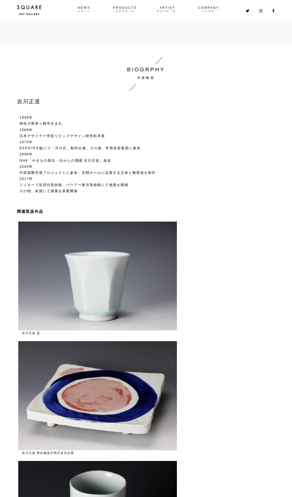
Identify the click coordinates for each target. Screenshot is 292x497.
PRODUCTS (124, 7)
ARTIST (168, 7)
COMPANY (211, 7)
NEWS (81, 7)
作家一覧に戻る (38, 299)
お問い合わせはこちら (221, 432)
